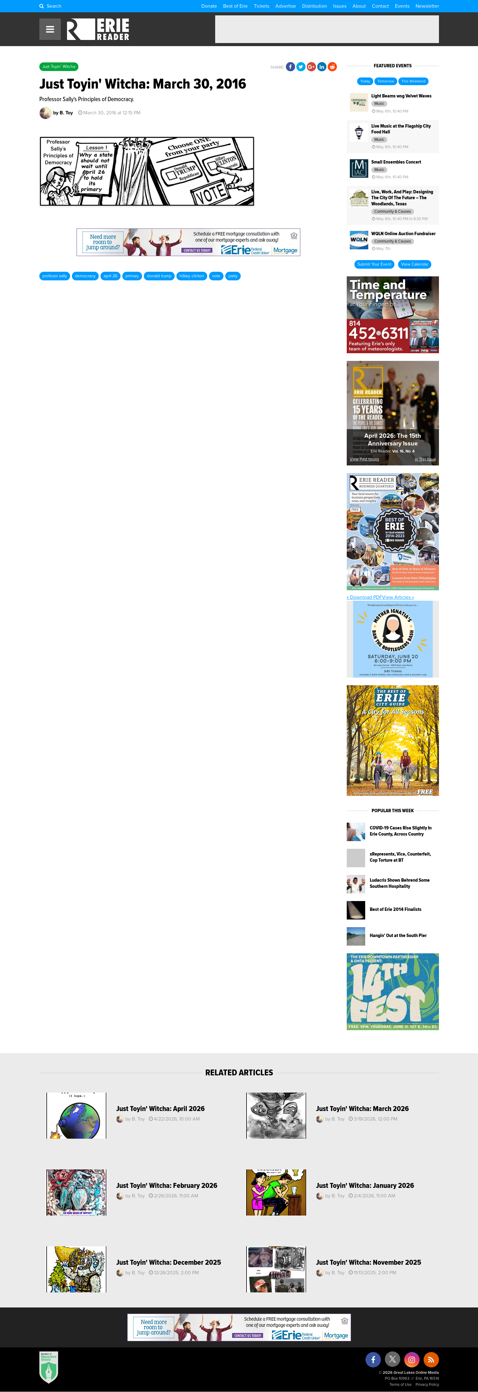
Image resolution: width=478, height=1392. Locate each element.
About (359, 6)
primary (132, 276)
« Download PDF (364, 597)
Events (402, 6)
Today (365, 81)
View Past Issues (364, 459)
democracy (85, 276)
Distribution (314, 6)
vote (216, 276)
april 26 (110, 276)
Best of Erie (235, 6)
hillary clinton (192, 276)
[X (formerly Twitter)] (392, 1361)
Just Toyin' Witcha (58, 67)
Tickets (261, 6)
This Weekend (413, 81)
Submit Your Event (374, 264)
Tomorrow (385, 81)
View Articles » (398, 597)
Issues (339, 6)
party (233, 276)
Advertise (285, 6)
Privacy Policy (427, 1385)
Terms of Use (400, 1385)
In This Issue (425, 459)
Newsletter (427, 6)
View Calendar (414, 264)
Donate (209, 6)
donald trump (159, 276)
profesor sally (54, 276)
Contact (380, 6)
